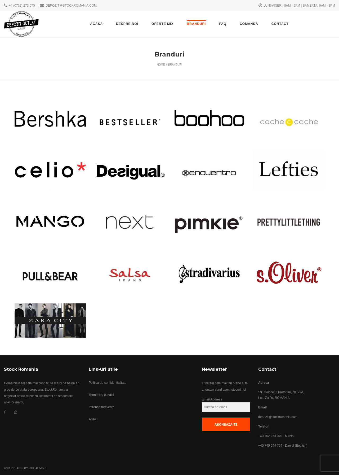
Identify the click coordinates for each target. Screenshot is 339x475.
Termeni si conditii (101, 395)
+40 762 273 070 (270, 436)
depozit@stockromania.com (277, 417)
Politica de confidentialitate (107, 383)
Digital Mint (37, 468)
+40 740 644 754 (270, 445)
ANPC (93, 419)
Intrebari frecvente (101, 407)
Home (161, 64)
